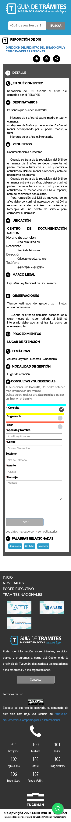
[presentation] (34, 508)
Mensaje (12, 477)
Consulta (36, 405)
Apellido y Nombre (18, 430)
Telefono (11, 453)
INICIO (8, 577)
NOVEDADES (13, 583)
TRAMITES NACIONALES (22, 595)
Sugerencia (35, 414)
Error (35, 422)
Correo (11, 441)
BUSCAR (55, 25)
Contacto (35, 679)
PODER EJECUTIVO (18, 589)
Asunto (11, 465)
